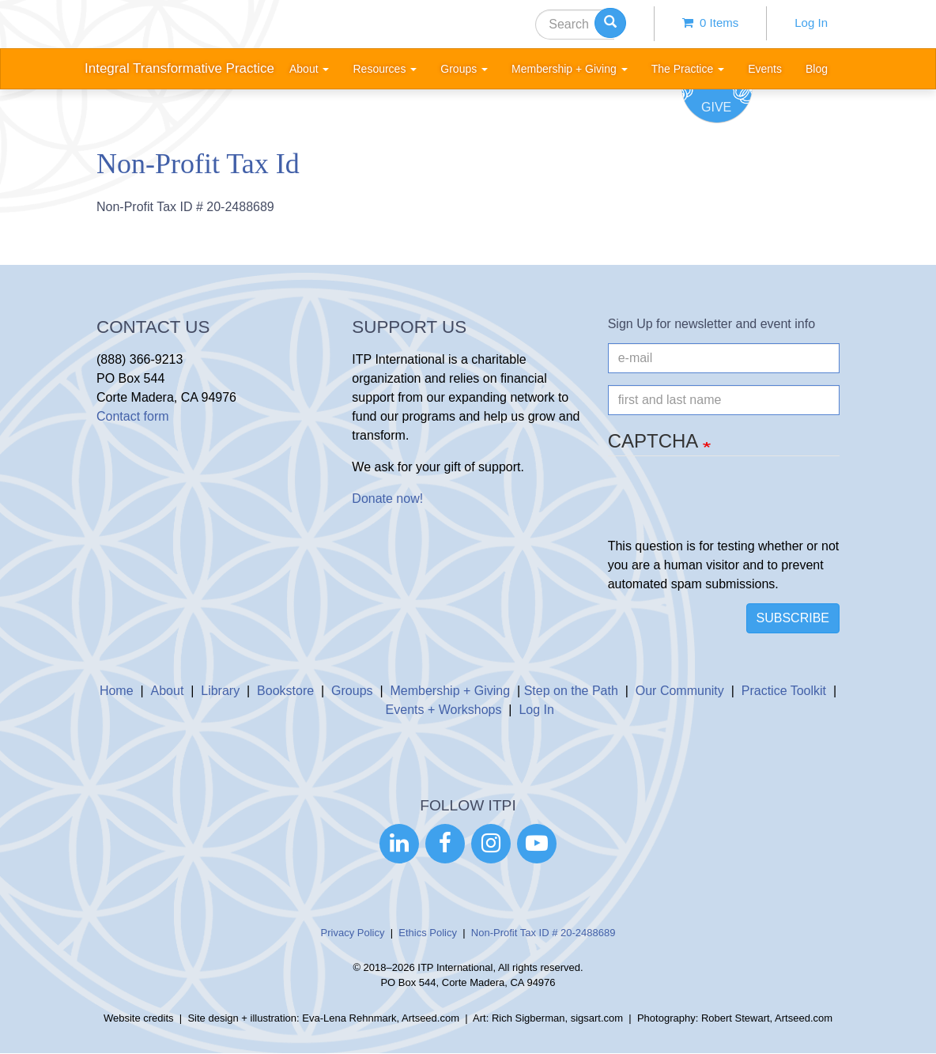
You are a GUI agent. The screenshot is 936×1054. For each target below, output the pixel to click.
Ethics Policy (427, 933)
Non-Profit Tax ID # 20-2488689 (543, 933)
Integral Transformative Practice (179, 68)
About (167, 690)
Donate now (385, 498)
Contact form (132, 416)
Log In (811, 22)
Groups (351, 690)
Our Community (680, 690)
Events (765, 68)
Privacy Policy (353, 933)
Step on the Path (571, 690)
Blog (817, 68)
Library (220, 690)
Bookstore (285, 690)
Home (117, 690)
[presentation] (728, 506)
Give (716, 107)
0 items (710, 22)
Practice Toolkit (784, 690)
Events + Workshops (444, 709)
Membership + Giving (451, 690)
